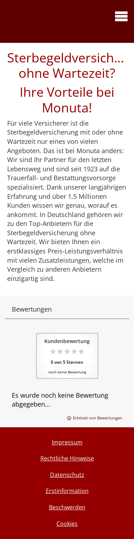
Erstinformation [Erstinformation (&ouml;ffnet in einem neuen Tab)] (67, 491)
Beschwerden (67, 507)
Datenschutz (67, 475)
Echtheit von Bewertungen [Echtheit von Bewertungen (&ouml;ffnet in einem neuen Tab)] (97, 417)
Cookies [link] (67, 524)
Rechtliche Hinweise (67, 458)
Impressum (67, 442)
